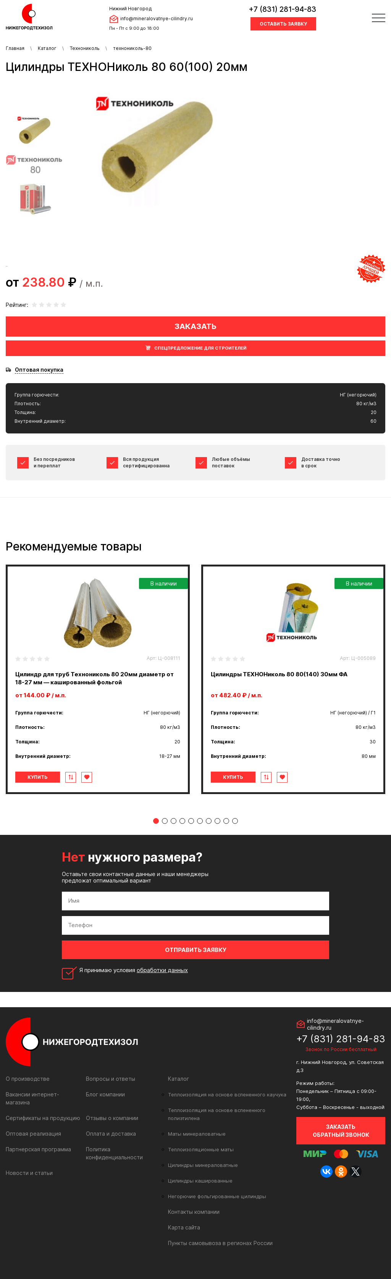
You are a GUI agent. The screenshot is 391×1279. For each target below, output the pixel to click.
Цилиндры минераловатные (203, 1165)
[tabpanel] (98, 679)
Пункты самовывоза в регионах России (220, 1243)
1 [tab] (156, 821)
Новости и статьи (29, 1173)
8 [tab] (217, 821)
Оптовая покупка (39, 370)
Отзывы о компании (112, 1118)
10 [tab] (235, 821)
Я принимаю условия (133, 970)
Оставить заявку (283, 24)
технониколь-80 (132, 48)
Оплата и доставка (111, 1133)
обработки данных (162, 970)
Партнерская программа (38, 1149)
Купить (37, 777)
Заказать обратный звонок (341, 1130)
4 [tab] (182, 821)
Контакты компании (194, 1211)
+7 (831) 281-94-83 (282, 9)
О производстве (28, 1078)
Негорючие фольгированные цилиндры (217, 1196)
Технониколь (85, 48)
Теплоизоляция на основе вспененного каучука (227, 1094)
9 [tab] (226, 821)
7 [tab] (209, 821)
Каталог (47, 48)
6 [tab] (200, 821)
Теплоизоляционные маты (201, 1149)
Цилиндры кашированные (200, 1181)
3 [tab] (173, 821)
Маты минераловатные (197, 1134)
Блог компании (105, 1094)
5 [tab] (191, 821)
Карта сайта (184, 1227)
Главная (15, 48)
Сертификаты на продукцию (43, 1118)
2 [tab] (165, 821)
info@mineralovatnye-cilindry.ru (156, 18)
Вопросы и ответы (110, 1078)
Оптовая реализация (33, 1133)
